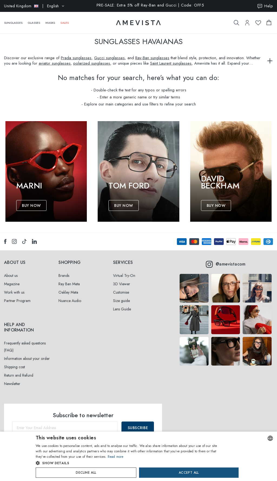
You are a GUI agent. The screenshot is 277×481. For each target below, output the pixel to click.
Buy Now (31, 205)
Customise (121, 292)
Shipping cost (14, 367)
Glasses (34, 20)
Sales (64, 20)
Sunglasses (13, 20)
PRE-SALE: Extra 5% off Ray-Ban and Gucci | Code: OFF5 (150, 5)
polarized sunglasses (91, 63)
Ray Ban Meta (69, 284)
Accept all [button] (189, 472)
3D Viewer (121, 284)
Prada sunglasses (76, 58)
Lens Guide (122, 309)
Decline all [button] (86, 472)
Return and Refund (18, 375)
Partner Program (17, 300)
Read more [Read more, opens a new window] (115, 456)
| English (34, 6)
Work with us (14, 292)
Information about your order (27, 358)
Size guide (121, 300)
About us (11, 275)
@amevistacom (226, 264)
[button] (127, 463)
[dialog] (138, 456)
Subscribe (138, 427)
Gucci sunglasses (109, 58)
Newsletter (12, 383)
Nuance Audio (69, 300)
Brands (63, 275)
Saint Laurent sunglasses (171, 63)
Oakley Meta (68, 292)
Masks (50, 20)
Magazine (11, 284)
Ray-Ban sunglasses (152, 58)
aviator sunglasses (55, 63)
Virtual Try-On (124, 275)
